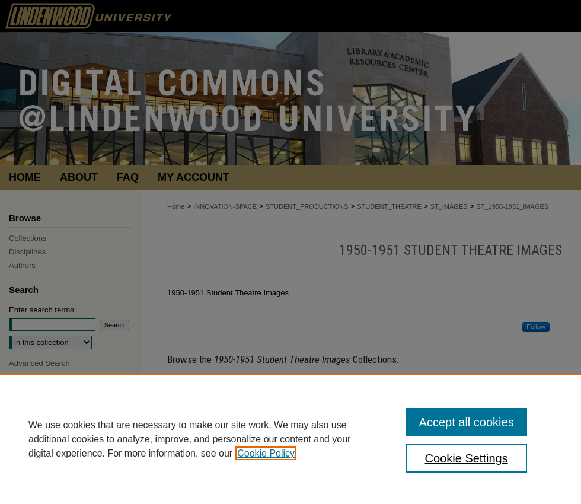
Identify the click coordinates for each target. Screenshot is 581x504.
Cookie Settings (466, 458)
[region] (290, 439)
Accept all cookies (466, 422)
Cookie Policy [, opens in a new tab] (266, 453)
